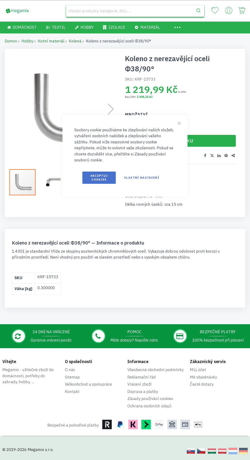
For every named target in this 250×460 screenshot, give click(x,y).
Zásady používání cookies (150, 398)
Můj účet (198, 369)
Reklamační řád (141, 376)
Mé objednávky (203, 376)
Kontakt (72, 391)
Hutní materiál (51, 41)
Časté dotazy (202, 384)
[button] (53, 182)
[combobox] (135, 11)
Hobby (27, 41)
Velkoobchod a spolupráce (88, 384)
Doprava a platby (142, 391)
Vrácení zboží (139, 384)
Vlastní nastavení (141, 177)
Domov (11, 41)
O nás (70, 369)
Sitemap (72, 376)
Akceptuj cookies (99, 177)
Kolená (75, 41)
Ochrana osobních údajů (149, 405)
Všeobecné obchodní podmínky (155, 369)
